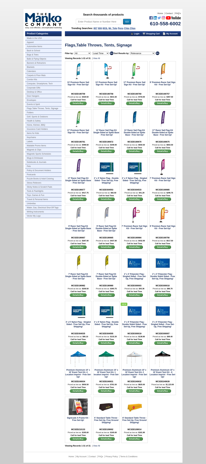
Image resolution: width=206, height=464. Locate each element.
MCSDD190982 (78, 285)
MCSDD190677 (78, 190)
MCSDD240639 (163, 381)
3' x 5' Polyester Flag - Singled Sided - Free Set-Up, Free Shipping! (162, 324)
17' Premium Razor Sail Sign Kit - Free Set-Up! (134, 83)
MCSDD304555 (106, 333)
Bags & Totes (33, 55)
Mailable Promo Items (36, 145)
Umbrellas (31, 203)
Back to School (33, 50)
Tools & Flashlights (35, 191)
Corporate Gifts (33, 88)
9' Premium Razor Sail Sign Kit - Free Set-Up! (163, 83)
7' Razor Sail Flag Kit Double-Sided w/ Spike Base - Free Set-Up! (106, 276)
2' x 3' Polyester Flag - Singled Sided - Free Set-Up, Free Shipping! (134, 276)
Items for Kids (33, 133)
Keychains (31, 137)
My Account (172, 34)
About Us (147, 38)
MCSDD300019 (134, 333)
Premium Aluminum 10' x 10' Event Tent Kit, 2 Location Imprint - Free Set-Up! (134, 373)
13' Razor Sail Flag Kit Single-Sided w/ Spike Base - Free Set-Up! (106, 132)
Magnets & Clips (34, 150)
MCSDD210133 (78, 429)
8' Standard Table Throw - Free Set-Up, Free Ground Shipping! (134, 420)
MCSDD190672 (106, 142)
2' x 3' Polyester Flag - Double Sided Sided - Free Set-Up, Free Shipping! (162, 276)
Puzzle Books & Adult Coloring (40, 179)
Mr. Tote (112, 28)
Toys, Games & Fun (35, 195)
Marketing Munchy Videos (121, 38)
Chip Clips (129, 28)
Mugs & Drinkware (35, 158)
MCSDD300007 (163, 333)
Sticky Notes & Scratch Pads (39, 187)
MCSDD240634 (78, 381)
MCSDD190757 (163, 94)
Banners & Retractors (36, 63)
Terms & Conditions (128, 456)
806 (100, 28)
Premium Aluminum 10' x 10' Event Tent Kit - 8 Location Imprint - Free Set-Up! (163, 373)
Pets (29, 166)
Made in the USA (34, 38)
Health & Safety (34, 121)
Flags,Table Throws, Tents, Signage (42, 108)
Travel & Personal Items (37, 199)
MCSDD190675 (163, 142)
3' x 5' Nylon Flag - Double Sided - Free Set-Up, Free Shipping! (106, 324)
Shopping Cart (153, 34)
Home (160, 13)
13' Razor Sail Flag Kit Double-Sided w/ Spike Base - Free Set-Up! (134, 132)
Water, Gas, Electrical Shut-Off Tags (42, 207)
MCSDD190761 (78, 142)
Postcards (31, 174)
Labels (30, 141)
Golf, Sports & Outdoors (37, 117)
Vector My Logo (34, 216)
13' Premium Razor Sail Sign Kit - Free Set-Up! (78, 83)
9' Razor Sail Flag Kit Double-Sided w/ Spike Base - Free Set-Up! (106, 228)
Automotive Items (34, 46)
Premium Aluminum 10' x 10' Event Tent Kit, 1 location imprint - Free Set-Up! (106, 373)
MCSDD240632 (134, 381)
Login (136, 34)
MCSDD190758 (106, 94)
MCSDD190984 (134, 238)
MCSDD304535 (78, 333)
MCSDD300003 (134, 285)
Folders (30, 112)
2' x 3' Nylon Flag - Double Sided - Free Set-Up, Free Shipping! (106, 180)
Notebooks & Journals (36, 162)
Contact (169, 13)
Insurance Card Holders (37, 129)
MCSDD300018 (163, 285)
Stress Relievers (34, 183)
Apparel (30, 42)
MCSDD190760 (134, 94)
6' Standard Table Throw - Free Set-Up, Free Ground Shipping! (106, 420)
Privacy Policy (111, 456)
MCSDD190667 (78, 238)
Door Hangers (33, 96)
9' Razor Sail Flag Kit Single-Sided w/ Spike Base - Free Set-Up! (78, 228)
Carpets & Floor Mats (36, 75)
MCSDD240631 (106, 381)
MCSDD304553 (106, 190)
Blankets (30, 67)
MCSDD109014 (134, 429)
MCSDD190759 (78, 94)
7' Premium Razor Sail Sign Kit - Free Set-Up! (163, 179)
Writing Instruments (35, 212)
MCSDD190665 (106, 238)
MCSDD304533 (134, 190)
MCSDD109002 (106, 429)
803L (105, 28)
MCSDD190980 (106, 285)
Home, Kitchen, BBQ (36, 125)
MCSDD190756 (163, 238)
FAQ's (178, 13)
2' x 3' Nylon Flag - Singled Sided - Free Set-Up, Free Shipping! (134, 180)
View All (96, 58)
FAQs (100, 456)
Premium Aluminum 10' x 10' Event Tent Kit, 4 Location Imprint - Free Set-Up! (78, 373)
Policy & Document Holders (39, 170)
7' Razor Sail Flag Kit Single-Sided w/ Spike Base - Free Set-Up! (78, 276)
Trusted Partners (168, 38)
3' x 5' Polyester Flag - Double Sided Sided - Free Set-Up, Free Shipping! (134, 324)
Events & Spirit (33, 104)
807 (95, 28)
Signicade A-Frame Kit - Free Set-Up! (78, 419)
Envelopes (31, 100)
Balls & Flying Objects (36, 59)
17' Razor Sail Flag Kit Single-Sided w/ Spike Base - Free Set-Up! (78, 180)
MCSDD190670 (134, 142)
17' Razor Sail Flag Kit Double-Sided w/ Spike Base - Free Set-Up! (162, 132)
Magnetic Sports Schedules (39, 154)
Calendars (31, 71)
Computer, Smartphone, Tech (40, 83)
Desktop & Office (34, 92)
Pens (120, 28)
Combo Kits (32, 79)
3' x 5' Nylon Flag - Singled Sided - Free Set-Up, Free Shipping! (78, 324)
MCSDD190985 (163, 190)
